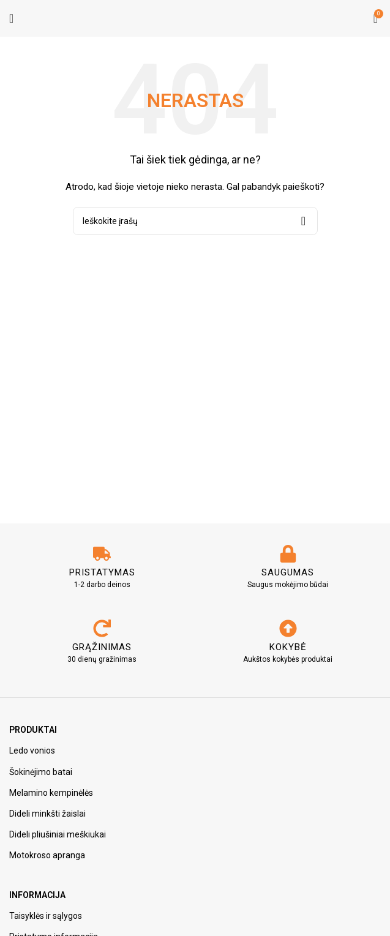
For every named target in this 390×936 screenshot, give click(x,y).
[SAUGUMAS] (288, 554)
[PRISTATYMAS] (102, 554)
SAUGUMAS (287, 572)
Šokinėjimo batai (40, 772)
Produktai (33, 730)
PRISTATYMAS (102, 572)
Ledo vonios (32, 750)
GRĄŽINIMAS (102, 647)
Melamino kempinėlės (51, 793)
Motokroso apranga (47, 855)
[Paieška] (195, 221)
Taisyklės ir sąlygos (45, 916)
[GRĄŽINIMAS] (102, 628)
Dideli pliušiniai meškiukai (57, 834)
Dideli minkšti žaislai (47, 813)
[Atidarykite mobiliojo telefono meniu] (11, 18)
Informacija (37, 895)
